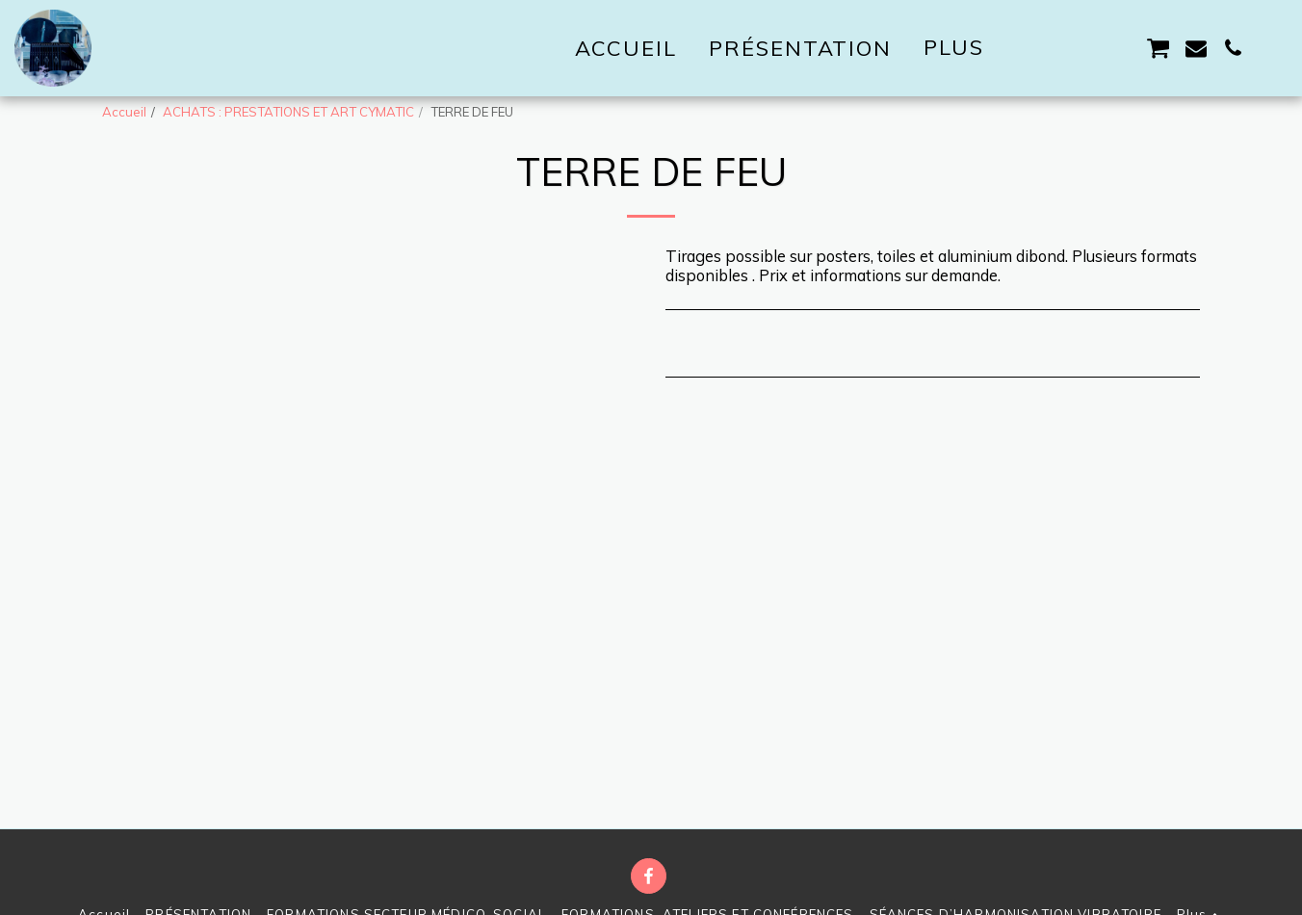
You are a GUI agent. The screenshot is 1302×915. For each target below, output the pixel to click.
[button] (1047, 48)
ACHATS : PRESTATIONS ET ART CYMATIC (288, 111)
